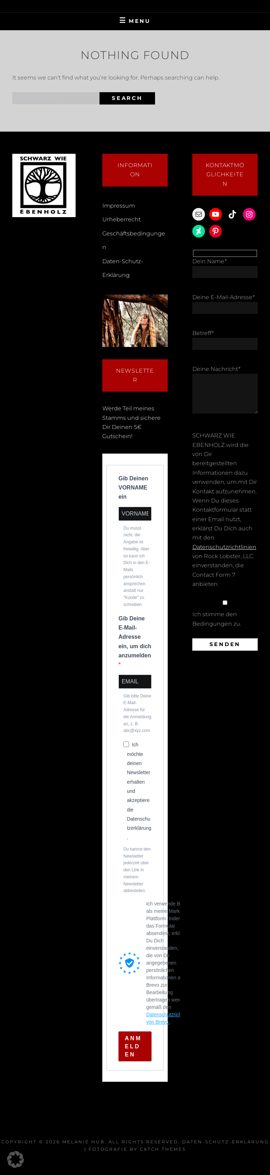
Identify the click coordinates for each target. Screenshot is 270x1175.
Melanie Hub (83, 1141)
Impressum (118, 205)
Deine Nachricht (216, 369)
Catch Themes (163, 1149)
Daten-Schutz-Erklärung (225, 1141)
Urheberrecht (121, 219)
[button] (15, 1159)
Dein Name (209, 261)
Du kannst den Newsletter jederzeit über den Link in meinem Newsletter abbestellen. (136, 870)
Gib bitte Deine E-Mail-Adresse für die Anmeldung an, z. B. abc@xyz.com (137, 713)
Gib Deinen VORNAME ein (133, 487)
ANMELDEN (133, 1046)
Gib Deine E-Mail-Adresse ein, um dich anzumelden (134, 636)
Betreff (202, 333)
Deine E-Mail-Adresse (223, 297)
